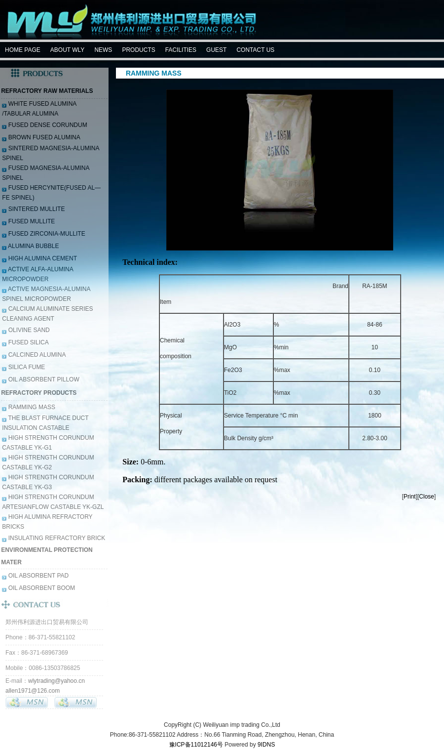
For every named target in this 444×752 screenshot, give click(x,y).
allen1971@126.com (32, 690)
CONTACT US (255, 49)
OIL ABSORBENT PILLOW (42, 379)
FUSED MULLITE (30, 221)
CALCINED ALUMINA (36, 354)
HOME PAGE (22, 49)
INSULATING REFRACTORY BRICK (55, 538)
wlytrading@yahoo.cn (56, 680)
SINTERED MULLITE (35, 209)
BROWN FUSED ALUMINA (43, 137)
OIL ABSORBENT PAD (37, 575)
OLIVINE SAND (27, 330)
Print (410, 496)
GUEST (216, 49)
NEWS (103, 49)
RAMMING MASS (30, 407)
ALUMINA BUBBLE (32, 246)
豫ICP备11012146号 (196, 744)
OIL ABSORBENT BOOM (40, 588)
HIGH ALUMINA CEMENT (41, 258)
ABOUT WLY (67, 49)
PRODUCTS (138, 49)
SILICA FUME (25, 367)
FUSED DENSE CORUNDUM (46, 125)
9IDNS (266, 744)
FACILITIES (180, 49)
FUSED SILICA (27, 342)
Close (426, 496)
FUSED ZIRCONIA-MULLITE (45, 233)
